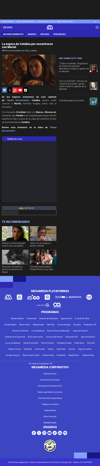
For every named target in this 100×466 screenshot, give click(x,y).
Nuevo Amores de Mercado (58, 331)
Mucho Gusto (24, 325)
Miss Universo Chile (65, 21)
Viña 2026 (28, 349)
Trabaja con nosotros (50, 404)
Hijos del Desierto (88, 337)
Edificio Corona (14, 349)
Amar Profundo (47, 343)
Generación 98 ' (71, 337)
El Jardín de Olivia (82, 318)
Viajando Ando (88, 355)
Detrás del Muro (7, 21)
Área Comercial (50, 416)
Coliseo (51, 349)
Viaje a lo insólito (85, 349)
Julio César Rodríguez (25, 21)
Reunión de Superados (48, 318)
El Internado (31, 318)
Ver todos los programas (40, 363)
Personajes (59, 34)
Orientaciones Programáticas (50, 398)
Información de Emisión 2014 (50, 386)
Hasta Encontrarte (10, 212)
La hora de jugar (63, 325)
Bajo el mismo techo (31, 355)
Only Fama (61, 349)
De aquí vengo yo (13, 355)
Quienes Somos (50, 374)
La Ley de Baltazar (12, 343)
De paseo (77, 325)
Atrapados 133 (90, 325)
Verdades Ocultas (64, 343)
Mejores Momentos (13, 34)
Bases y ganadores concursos (50, 392)
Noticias (44, 34)
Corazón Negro (10, 325)
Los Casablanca (38, 331)
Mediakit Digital (50, 423)
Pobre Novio (79, 343)
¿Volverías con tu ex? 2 (45, 21)
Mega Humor (74, 355)
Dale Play (50, 325)
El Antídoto (61, 355)
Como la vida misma (54, 337)
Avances (32, 34)
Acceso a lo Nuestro (20, 331)
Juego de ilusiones (80, 331)
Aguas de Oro (66, 318)
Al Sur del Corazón (35, 337)
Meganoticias (38, 325)
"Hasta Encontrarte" (18, 100)
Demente (91, 343)
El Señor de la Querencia (15, 337)
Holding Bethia (50, 410)
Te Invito (71, 349)
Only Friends (40, 349)
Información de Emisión (50, 380)
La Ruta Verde (48, 355)
